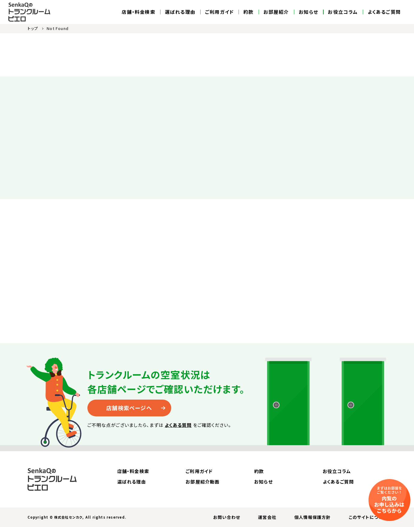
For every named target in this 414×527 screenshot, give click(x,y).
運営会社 (267, 517)
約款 (248, 12)
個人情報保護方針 (312, 517)
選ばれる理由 (180, 12)
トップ (33, 28)
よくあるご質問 (384, 12)
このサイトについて (368, 517)
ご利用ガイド (219, 12)
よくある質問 (178, 425)
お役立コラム (343, 12)
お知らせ (309, 12)
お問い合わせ (226, 517)
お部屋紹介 (276, 12)
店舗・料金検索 (138, 12)
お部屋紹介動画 (202, 481)
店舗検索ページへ (129, 408)
